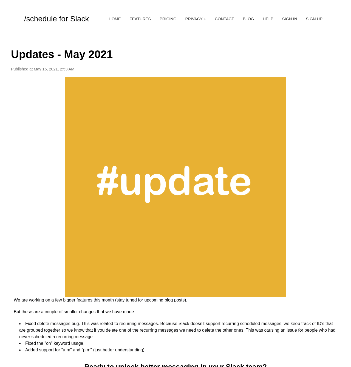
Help (268, 19)
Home (115, 19)
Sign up (314, 19)
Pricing (168, 19)
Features (140, 19)
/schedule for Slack (56, 19)
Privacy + (195, 19)
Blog (248, 19)
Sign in (289, 19)
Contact (224, 19)
